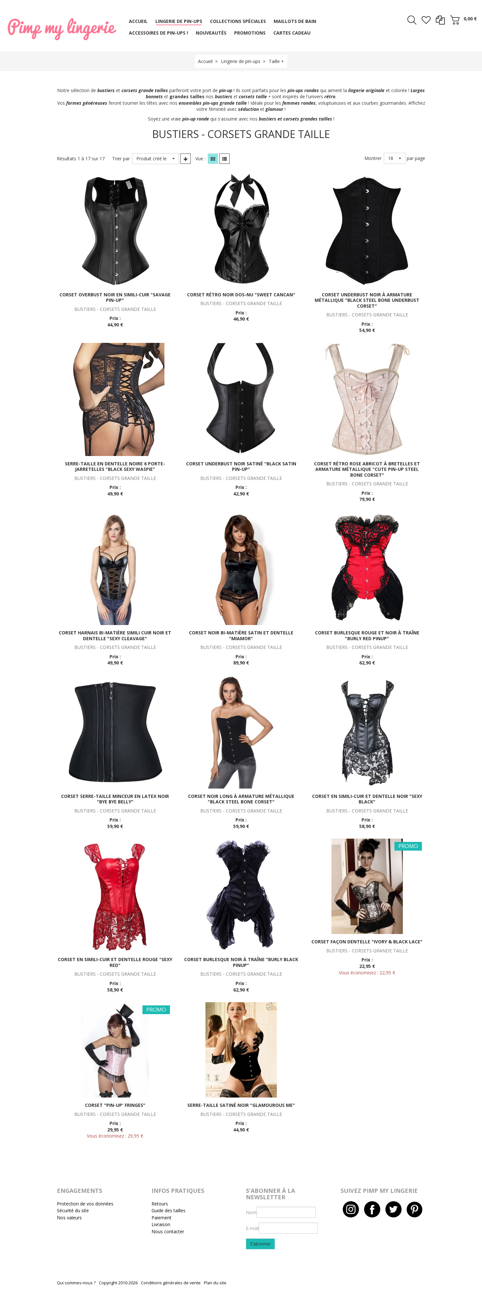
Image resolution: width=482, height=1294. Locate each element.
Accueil (205, 61)
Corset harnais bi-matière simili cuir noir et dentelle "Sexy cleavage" (115, 636)
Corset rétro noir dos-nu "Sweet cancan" (241, 295)
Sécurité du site (73, 1210)
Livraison (161, 1224)
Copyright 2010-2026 (118, 1283)
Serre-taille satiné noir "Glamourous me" (241, 1105)
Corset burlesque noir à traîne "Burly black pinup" (241, 962)
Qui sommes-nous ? (76, 1283)
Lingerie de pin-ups (240, 61)
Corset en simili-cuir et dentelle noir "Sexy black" (367, 799)
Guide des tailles (168, 1210)
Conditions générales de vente (171, 1283)
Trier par (121, 158)
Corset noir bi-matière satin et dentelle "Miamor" (241, 636)
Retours (160, 1204)
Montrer (373, 158)
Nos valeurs (69, 1217)
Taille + (276, 61)
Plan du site (215, 1283)
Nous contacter (168, 1231)
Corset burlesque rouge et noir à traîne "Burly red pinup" (367, 636)
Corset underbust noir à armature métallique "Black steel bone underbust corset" (367, 300)
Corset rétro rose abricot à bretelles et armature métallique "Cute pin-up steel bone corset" (367, 469)
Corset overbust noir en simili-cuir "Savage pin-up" (115, 297)
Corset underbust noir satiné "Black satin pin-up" (241, 466)
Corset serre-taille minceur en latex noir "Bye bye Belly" (115, 799)
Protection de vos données (85, 1204)
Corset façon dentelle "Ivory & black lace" (367, 942)
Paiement (162, 1217)
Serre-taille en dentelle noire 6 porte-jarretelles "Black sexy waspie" (115, 466)
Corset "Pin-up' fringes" (115, 1105)
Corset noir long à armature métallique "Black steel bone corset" (241, 799)
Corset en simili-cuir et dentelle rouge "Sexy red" (115, 962)
